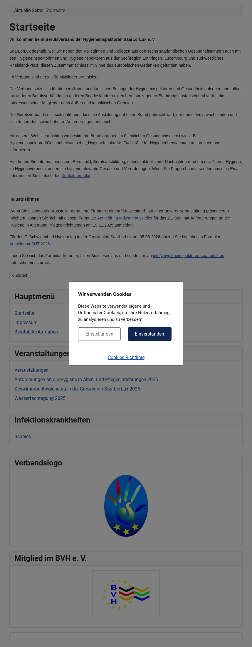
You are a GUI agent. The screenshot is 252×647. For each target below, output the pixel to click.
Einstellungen (99, 334)
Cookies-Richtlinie (126, 357)
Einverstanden (149, 334)
